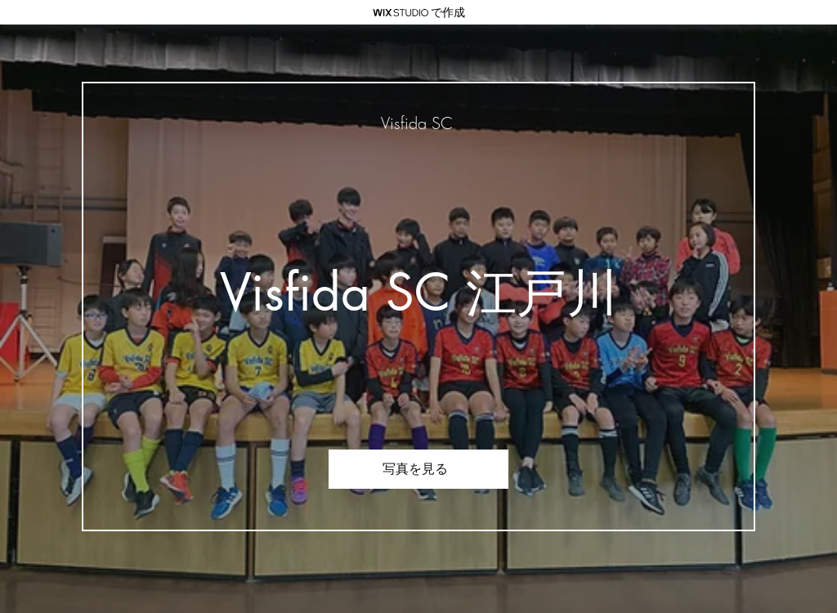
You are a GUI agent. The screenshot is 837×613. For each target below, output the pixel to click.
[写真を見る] (418, 469)
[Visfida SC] (418, 123)
